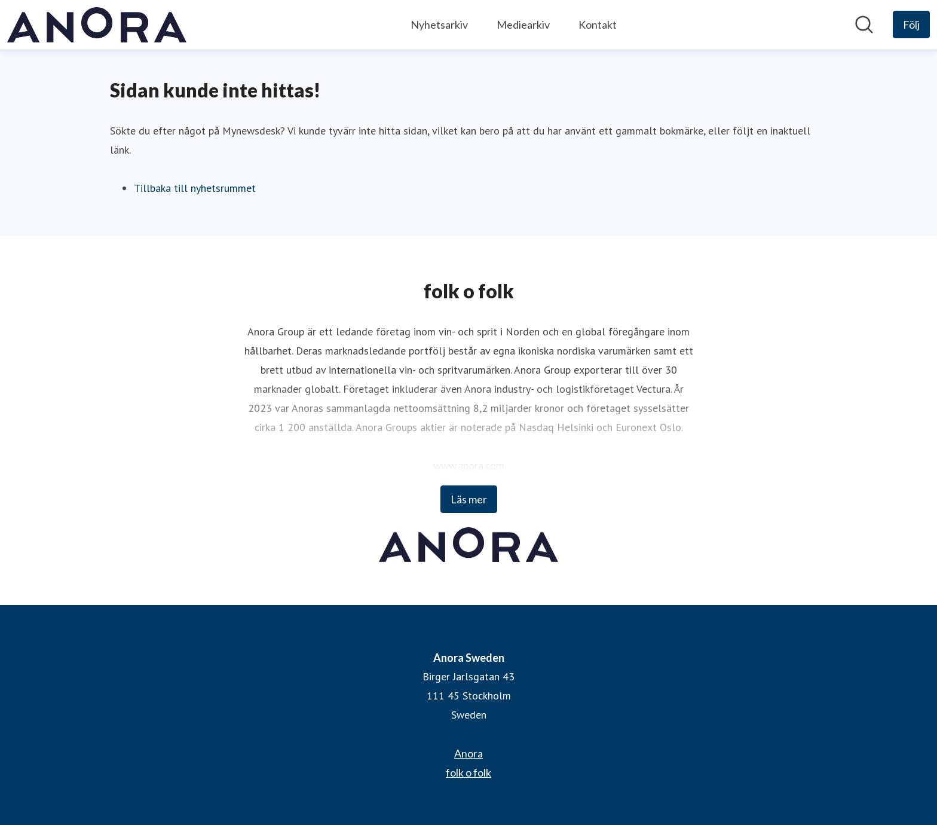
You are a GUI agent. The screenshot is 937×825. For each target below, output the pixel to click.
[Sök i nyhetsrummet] (864, 24)
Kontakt (597, 24)
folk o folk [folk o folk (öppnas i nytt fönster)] (468, 772)
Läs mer (469, 499)
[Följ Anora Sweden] (911, 24)
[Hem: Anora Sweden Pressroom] (96, 24)
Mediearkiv (523, 24)
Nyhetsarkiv (439, 24)
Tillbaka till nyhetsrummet (195, 188)
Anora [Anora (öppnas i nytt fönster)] (468, 753)
